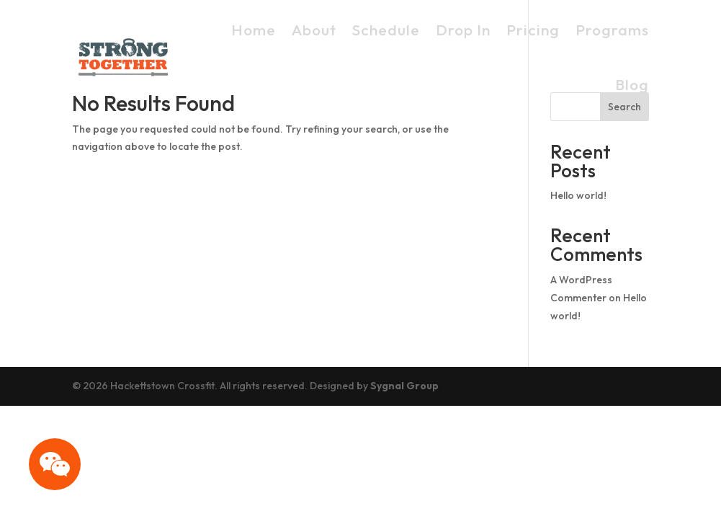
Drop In (463, 29)
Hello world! (578, 195)
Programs (612, 29)
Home (253, 29)
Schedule (386, 29)
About (314, 29)
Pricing (533, 29)
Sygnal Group (404, 385)
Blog (632, 84)
